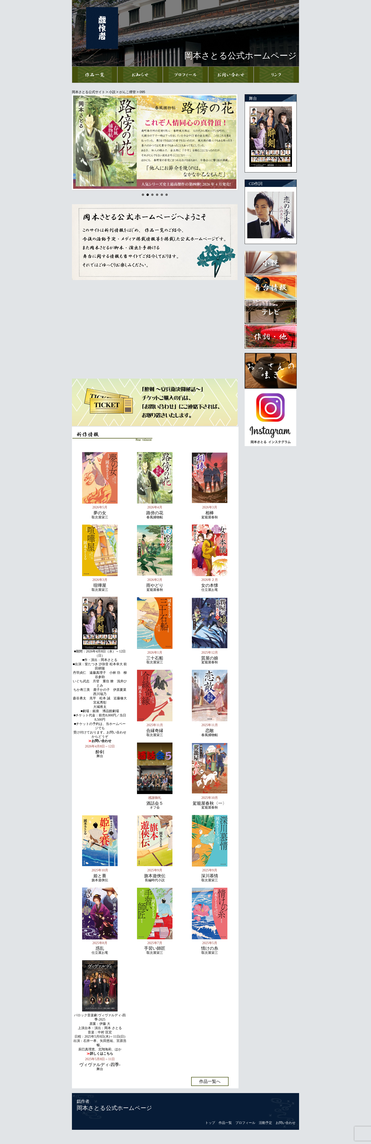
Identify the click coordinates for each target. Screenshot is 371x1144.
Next (230, 142)
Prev (79, 142)
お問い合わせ (286, 1123)
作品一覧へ (210, 1081)
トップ (210, 1123)
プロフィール (245, 1123)
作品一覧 (225, 1123)
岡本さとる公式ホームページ (114, 1108)
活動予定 (265, 1123)
